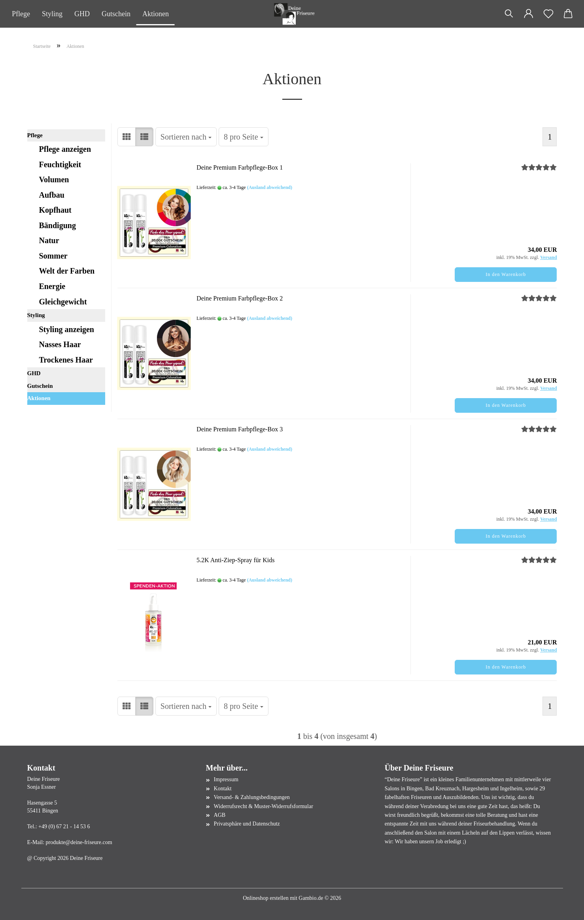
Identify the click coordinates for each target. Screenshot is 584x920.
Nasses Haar (60, 344)
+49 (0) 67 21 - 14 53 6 (64, 826)
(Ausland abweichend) (269, 187)
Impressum (226, 779)
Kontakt (223, 789)
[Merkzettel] (548, 14)
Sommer (53, 255)
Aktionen (155, 14)
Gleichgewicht (63, 301)
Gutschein (116, 14)
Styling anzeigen (66, 329)
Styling (52, 14)
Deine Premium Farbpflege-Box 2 (240, 298)
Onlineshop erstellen (265, 898)
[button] (529, 14)
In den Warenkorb (506, 274)
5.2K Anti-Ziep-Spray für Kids (235, 560)
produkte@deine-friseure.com (79, 842)
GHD (82, 14)
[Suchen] (509, 14)
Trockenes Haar (66, 359)
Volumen (54, 179)
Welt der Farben (67, 270)
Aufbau (51, 195)
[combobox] (186, 137)
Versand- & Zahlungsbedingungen (252, 797)
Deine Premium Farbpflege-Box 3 (240, 429)
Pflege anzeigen (65, 149)
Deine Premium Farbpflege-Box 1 (240, 167)
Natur (49, 240)
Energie (52, 286)
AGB (220, 815)
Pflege (21, 14)
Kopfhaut (55, 210)
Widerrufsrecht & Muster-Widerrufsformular (263, 806)
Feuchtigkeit (60, 164)
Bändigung (57, 225)
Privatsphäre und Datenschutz (247, 824)
